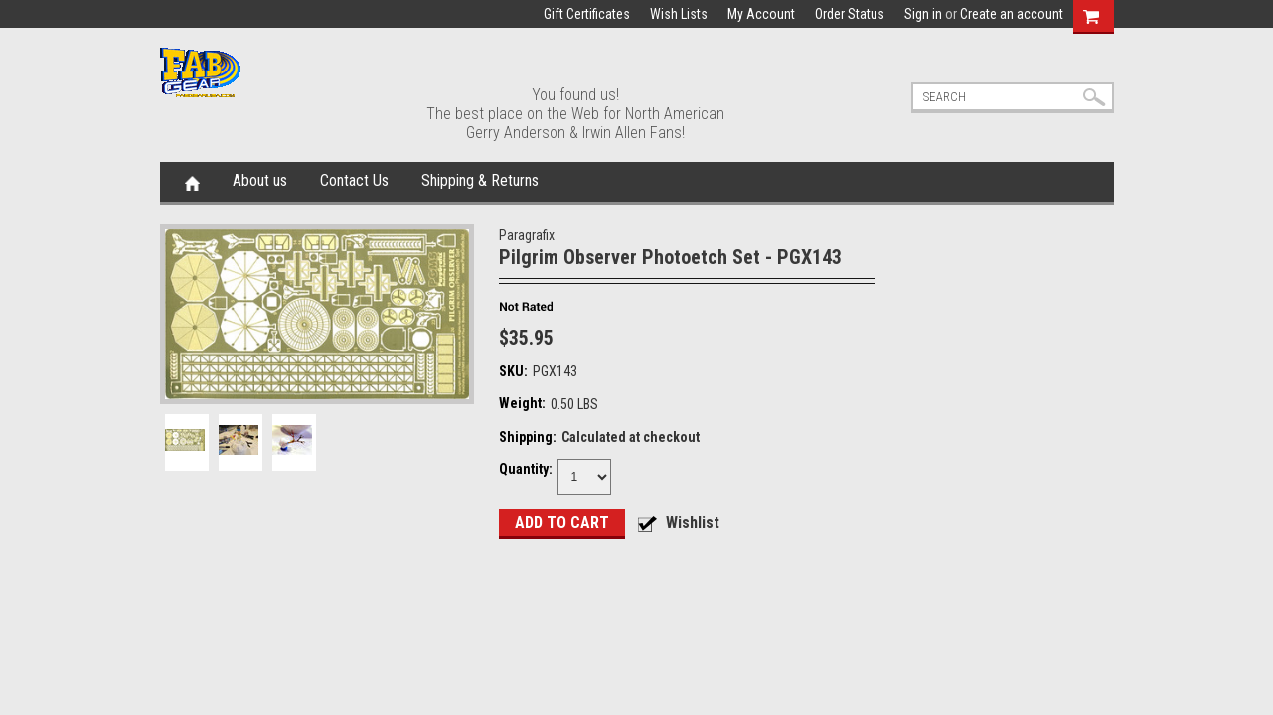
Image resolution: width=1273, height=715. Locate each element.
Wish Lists (679, 14)
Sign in (923, 14)
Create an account (1011, 14)
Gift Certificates (587, 14)
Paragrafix (527, 235)
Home (192, 182)
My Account (761, 14)
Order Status (849, 14)
